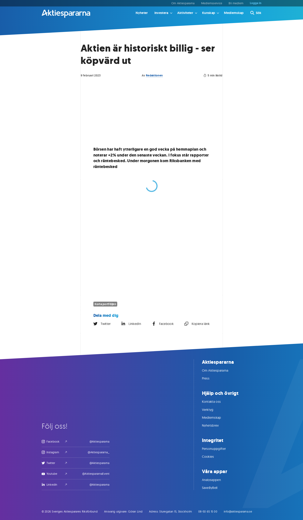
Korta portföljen (105, 304)
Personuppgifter (218, 449)
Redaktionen (154, 75)
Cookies (212, 456)
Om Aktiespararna (182, 3)
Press (210, 378)
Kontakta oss (215, 402)
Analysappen (215, 480)
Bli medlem (236, 3)
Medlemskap (234, 13)
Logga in (255, 3)
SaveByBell (214, 488)
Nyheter (142, 13)
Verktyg (212, 410)
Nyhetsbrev (214, 425)
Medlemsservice (211, 3)
